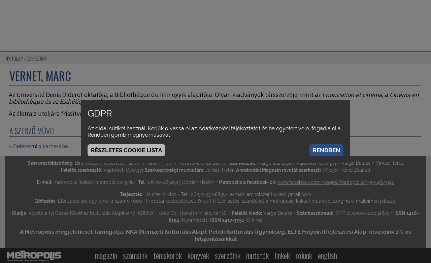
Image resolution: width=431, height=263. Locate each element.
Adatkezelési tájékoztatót (229, 128)
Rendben (326, 150)
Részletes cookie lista (126, 150)
